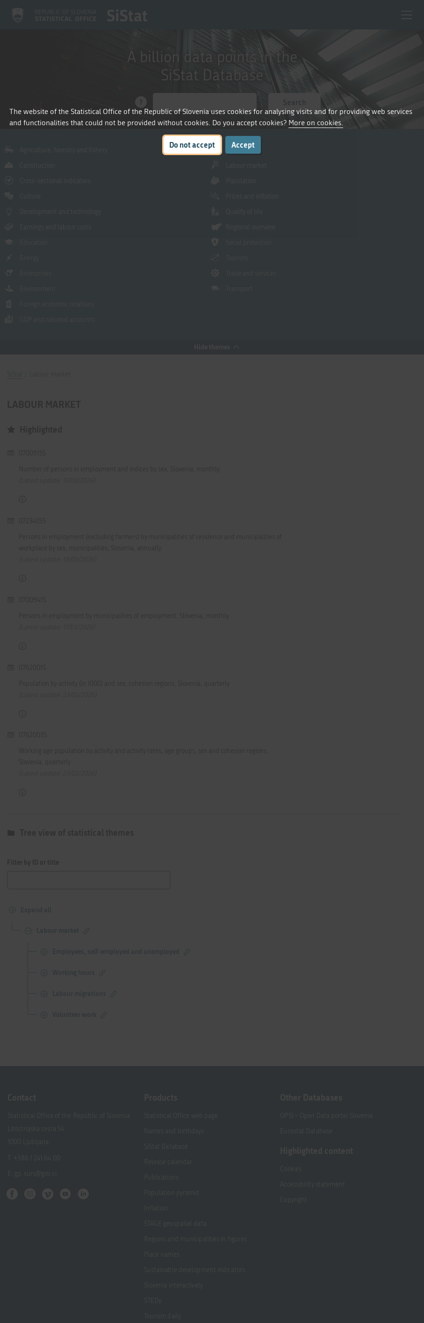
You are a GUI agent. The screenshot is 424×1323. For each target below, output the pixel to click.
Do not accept (192, 144)
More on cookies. (315, 122)
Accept (243, 144)
